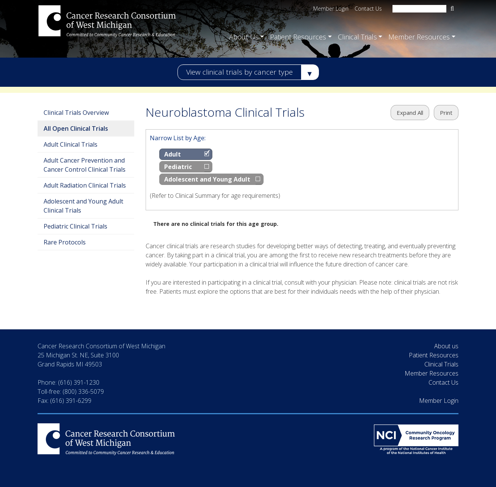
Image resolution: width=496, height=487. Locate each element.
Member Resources (431, 373)
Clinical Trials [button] (357, 36)
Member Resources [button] (419, 36)
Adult (172, 154)
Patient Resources (433, 355)
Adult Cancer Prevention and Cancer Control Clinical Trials (85, 165)
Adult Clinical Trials (70, 144)
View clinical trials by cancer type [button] (239, 72)
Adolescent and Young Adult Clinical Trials (83, 206)
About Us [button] (244, 36)
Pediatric (178, 167)
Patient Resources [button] (298, 36)
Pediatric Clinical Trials (75, 226)
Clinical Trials (441, 364)
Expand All (410, 112)
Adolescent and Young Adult (207, 179)
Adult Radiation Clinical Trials (85, 185)
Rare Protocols (65, 242)
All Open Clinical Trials (76, 128)
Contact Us (368, 8)
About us (446, 346)
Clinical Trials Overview (76, 112)
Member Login (330, 8)
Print (446, 112)
